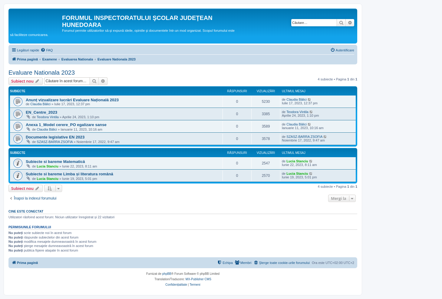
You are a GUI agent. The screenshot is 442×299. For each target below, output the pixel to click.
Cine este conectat (25, 211)
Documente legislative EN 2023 (55, 137)
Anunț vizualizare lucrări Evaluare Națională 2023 (72, 100)
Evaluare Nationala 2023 (41, 72)
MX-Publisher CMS (198, 279)
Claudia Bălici (40, 104)
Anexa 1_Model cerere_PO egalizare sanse (66, 124)
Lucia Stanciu (47, 166)
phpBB (166, 273)
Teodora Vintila (48, 117)
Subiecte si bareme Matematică (55, 161)
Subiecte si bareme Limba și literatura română (69, 174)
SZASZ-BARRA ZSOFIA (55, 142)
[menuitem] (47, 50)
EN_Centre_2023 (41, 112)
